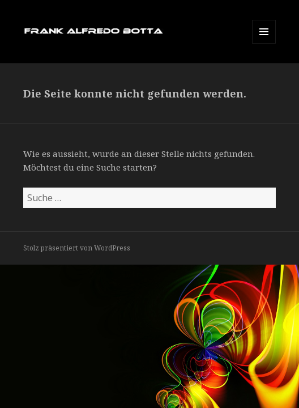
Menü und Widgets (264, 43)
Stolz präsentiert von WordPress (76, 248)
